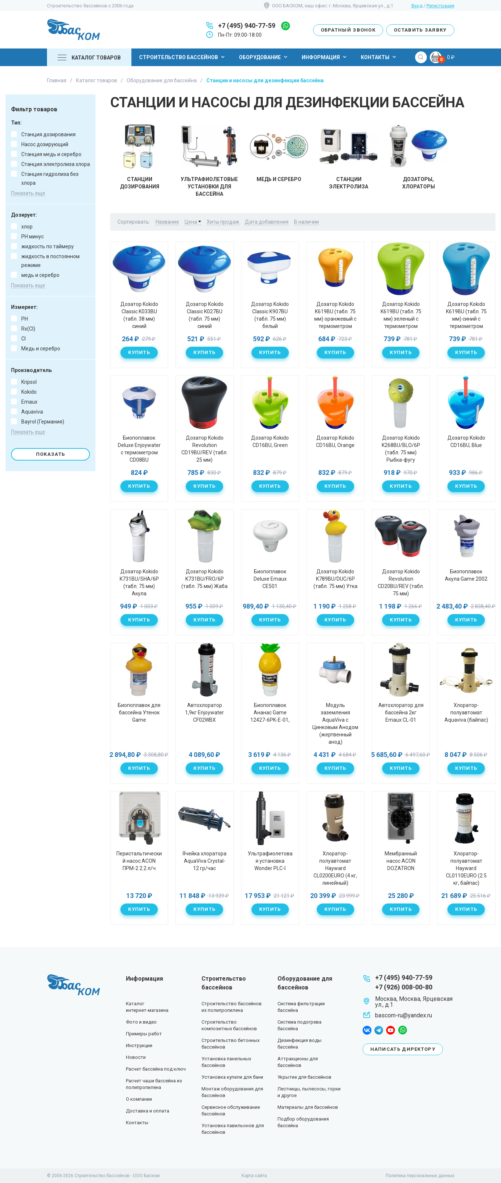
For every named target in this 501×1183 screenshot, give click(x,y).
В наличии (306, 222)
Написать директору (402, 1049)
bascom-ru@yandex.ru (403, 1015)
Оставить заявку (420, 30)
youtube (390, 1030)
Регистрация (440, 5)
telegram (378, 1030)
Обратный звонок (348, 30)
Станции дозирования (139, 157)
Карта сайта (254, 1175)
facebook (367, 1030)
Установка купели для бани (232, 1077)
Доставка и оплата (147, 1111)
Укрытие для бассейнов (304, 1077)
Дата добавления (266, 222)
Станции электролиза (348, 157)
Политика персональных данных (420, 1175)
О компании (139, 1099)
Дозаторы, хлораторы (418, 157)
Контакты (379, 57)
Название (167, 222)
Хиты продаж (223, 222)
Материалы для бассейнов (307, 1107)
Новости (136, 1057)
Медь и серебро (279, 153)
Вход (416, 5)
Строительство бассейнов (182, 57)
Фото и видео (141, 1022)
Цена (193, 222)
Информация (325, 57)
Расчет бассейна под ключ (156, 1069)
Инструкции (139, 1045)
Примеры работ (144, 1033)
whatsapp (285, 25)
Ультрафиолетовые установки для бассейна (209, 161)
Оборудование (264, 57)
